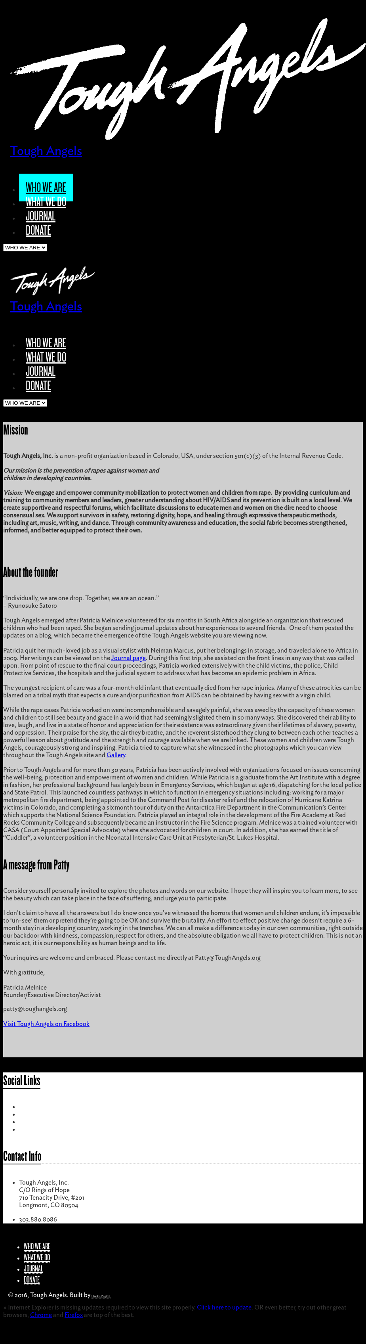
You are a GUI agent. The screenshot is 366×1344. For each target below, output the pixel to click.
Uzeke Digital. (101, 1296)
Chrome (41, 1315)
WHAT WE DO (46, 202)
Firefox (74, 1315)
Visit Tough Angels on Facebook (46, 1024)
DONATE (38, 230)
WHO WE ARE (46, 187)
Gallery (116, 755)
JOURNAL (40, 216)
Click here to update (224, 1307)
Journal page (128, 658)
